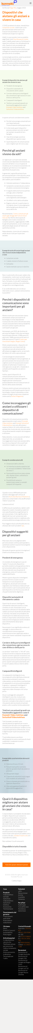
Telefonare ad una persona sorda (9, 945)
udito (20, 891)
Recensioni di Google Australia (24, 953)
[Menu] (30, 3)
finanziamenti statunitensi (7, 921)
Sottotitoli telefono (6, 904)
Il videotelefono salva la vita (8, 941)
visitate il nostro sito (21, 836)
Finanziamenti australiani (8, 917)
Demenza (21, 899)
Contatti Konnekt (24, 926)
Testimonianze (8, 909)
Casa (5, 889)
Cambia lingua (16, 881)
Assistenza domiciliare (22, 910)
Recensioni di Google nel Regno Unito (24, 962)
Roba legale (7, 934)
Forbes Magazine (17, 396)
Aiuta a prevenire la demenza (9, 953)
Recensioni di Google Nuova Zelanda (23, 972)
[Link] (9, 3)
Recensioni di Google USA (22, 957)
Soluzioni (21, 889)
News (5, 928)
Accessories (7, 907)
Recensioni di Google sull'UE (23, 967)
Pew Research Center (20, 39)
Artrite (20, 895)
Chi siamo (6, 926)
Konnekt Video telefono (14, 107)
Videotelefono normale (8, 896)
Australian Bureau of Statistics (19, 497)
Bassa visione (22, 893)
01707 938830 (26, 936)
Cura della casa (23, 907)
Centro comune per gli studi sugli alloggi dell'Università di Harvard (15, 216)
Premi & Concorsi (9, 930)
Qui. (22, 526)
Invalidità (21, 897)
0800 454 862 (25, 943)
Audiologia (22, 905)
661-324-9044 (25, 932)
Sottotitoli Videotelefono (15, 109)
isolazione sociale (8, 27)
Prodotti (6, 893)
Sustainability (7, 932)
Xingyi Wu (12, 8)
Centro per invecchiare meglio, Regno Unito (14, 340)
